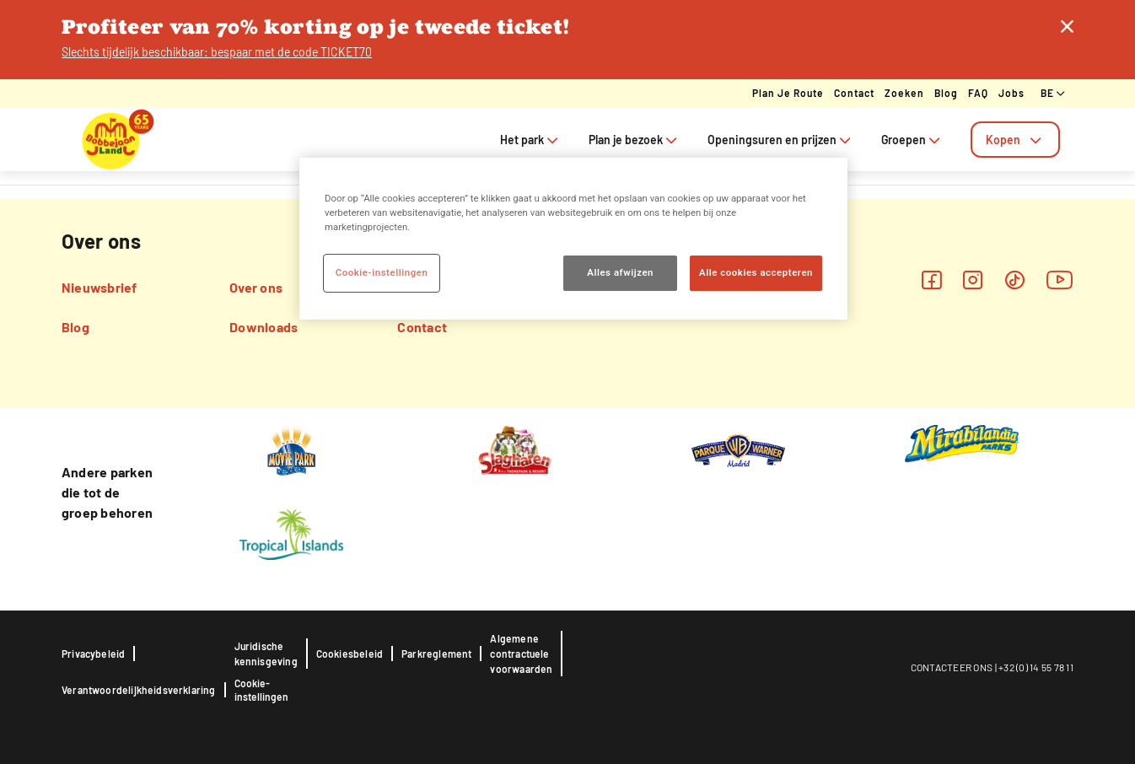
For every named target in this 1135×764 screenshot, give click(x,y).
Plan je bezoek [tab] (634, 139)
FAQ (978, 93)
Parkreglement (436, 653)
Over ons (255, 287)
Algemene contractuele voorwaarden (521, 653)
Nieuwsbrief (99, 287)
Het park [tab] (531, 139)
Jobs (1011, 93)
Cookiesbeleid (349, 653)
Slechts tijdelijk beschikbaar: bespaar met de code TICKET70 (217, 52)
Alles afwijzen (620, 272)
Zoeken (904, 93)
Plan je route (788, 93)
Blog (946, 93)
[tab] (1015, 139)
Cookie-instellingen (261, 689)
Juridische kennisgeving (266, 653)
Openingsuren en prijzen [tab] (780, 139)
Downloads (263, 327)
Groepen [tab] (912, 139)
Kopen (1015, 139)
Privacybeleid (93, 653)
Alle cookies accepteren (756, 272)
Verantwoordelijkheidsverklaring (139, 690)
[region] (573, 239)
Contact (854, 93)
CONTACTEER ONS (952, 667)
